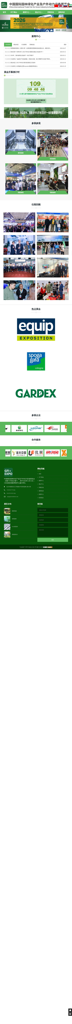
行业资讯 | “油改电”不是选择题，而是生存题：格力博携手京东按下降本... (28, 59)
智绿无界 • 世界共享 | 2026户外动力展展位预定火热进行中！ (24, 52)
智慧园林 (14, 518)
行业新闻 (24, 44)
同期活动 (50, 12)
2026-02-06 (63, 62)
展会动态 (16, 44)
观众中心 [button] (39, 12)
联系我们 (41, 497)
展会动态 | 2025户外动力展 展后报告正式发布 (20, 62)
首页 (4, 12)
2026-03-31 (63, 52)
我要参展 (53, 192)
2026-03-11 (63, 55)
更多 (65, 44)
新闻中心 (41, 494)
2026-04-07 (63, 48)
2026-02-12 (63, 59)
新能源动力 (15, 534)
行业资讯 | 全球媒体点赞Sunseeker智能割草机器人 (21, 66)
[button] (5, 23)
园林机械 (14, 511)
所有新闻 (8, 44)
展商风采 (61, 12)
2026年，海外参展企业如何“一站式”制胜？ (19, 55)
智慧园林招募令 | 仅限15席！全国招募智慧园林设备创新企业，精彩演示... (28, 48)
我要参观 (20, 192)
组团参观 (53, 159)
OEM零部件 (15, 526)
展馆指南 (20, 153)
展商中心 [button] (27, 12)
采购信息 (32, 44)
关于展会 (14, 12)
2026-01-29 (63, 66)
